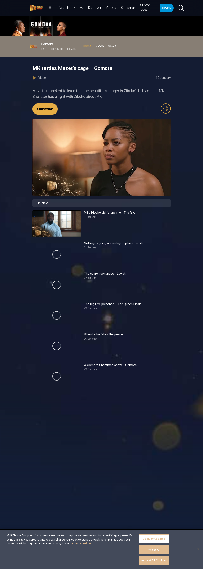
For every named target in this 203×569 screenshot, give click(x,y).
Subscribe (45, 109)
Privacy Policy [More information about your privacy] (81, 543)
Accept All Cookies (154, 560)
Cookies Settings (154, 538)
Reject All (153, 549)
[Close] (198, 549)
